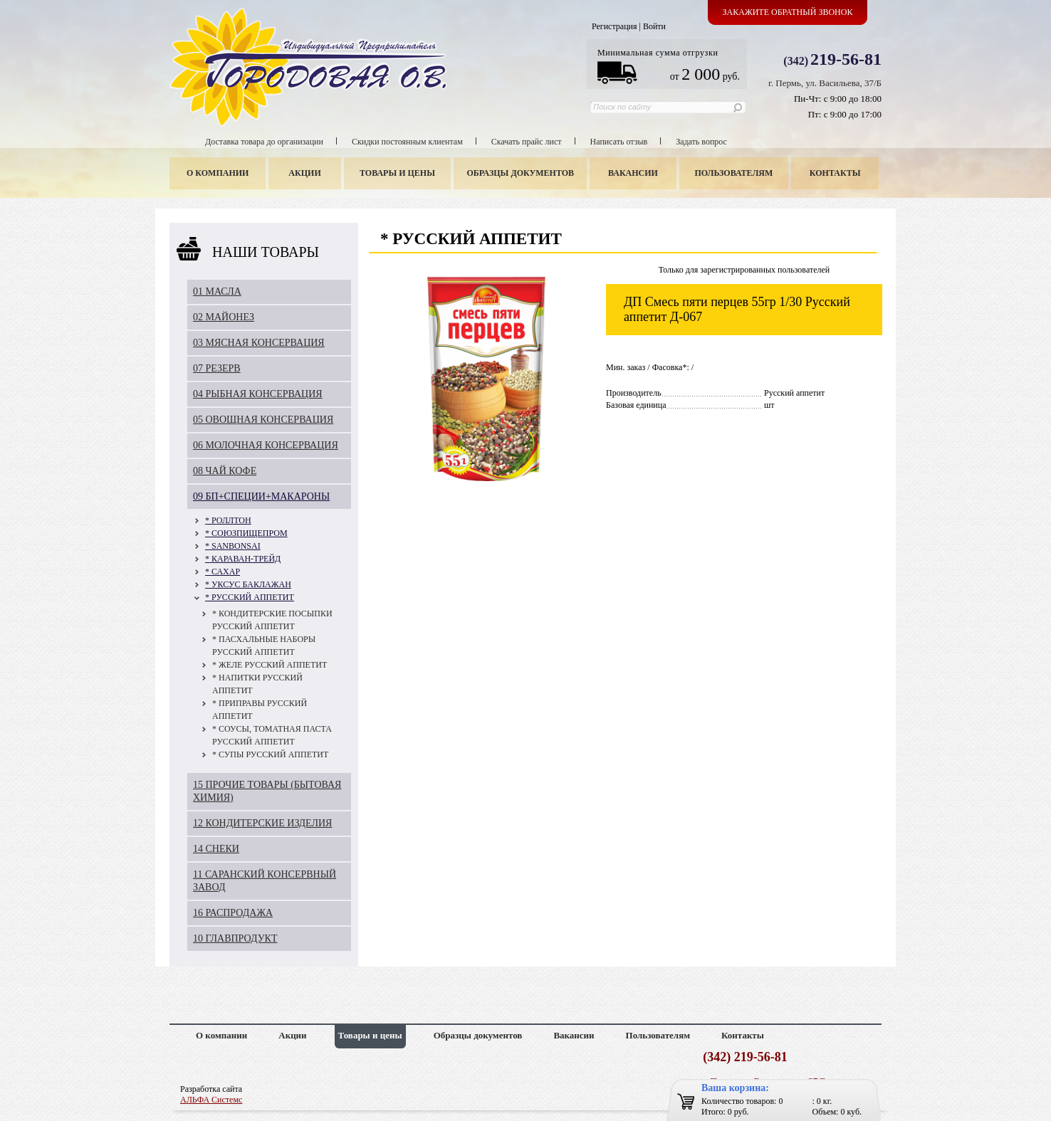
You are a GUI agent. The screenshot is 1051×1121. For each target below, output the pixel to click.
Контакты (835, 173)
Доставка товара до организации (264, 142)
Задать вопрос (701, 142)
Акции (304, 173)
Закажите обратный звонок (788, 12)
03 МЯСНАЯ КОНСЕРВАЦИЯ (259, 342)
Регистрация (614, 26)
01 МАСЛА (217, 291)
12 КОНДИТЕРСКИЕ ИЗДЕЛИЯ (262, 823)
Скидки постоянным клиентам (407, 142)
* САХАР (222, 572)
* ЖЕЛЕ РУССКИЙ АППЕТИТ (269, 665)
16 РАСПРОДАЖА (233, 912)
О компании (218, 173)
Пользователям (734, 173)
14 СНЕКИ (216, 848)
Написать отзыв (619, 142)
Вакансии (633, 173)
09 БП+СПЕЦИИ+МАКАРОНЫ (261, 496)
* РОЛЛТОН (228, 520)
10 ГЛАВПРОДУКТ (235, 938)
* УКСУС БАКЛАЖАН (248, 584)
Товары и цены (397, 173)
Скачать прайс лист (526, 142)
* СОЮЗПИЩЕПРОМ (246, 533)
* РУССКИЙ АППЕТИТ (249, 597)
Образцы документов (521, 173)
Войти (654, 26)
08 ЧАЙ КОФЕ (224, 470)
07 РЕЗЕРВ (217, 368)
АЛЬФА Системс (211, 1100)
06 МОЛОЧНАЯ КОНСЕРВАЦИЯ (265, 445)
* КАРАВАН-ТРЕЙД (243, 559)
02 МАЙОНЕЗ (223, 317)
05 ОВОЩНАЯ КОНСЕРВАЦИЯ (263, 419)
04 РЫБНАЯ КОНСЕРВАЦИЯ (258, 394)
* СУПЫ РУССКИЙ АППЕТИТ (270, 754)
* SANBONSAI (233, 546)
